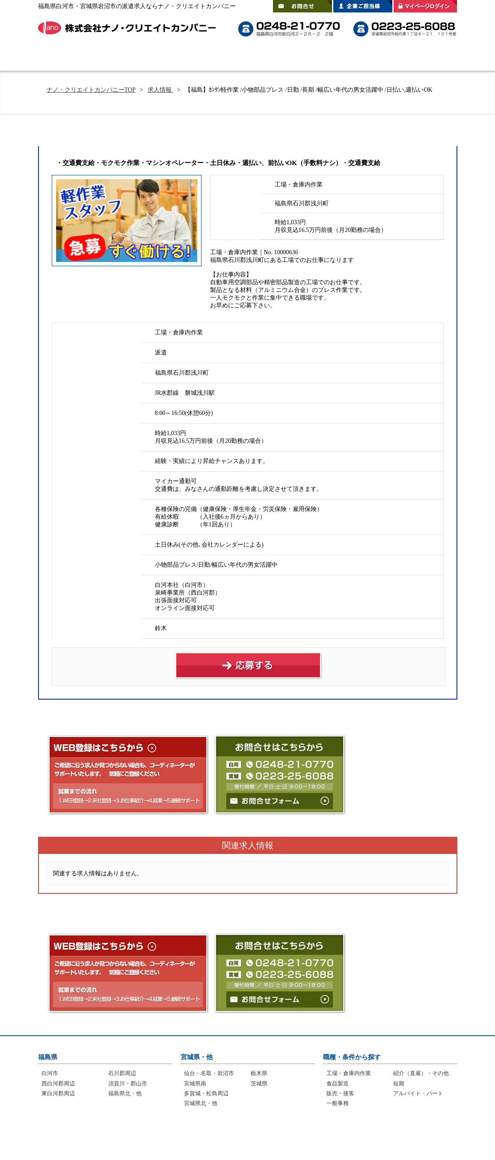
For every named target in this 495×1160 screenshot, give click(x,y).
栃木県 (259, 1073)
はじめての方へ (115, 58)
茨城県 (259, 1083)
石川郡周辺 (122, 1073)
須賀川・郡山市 (127, 1083)
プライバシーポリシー (414, 1134)
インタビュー (242, 1134)
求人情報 (160, 90)
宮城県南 (195, 1083)
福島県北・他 (125, 1093)
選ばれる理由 (175, 58)
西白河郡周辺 (58, 1083)
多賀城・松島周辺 (206, 1093)
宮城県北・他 (200, 1103)
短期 (398, 1083)
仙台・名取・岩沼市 (209, 1073)
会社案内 (433, 58)
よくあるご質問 (235, 58)
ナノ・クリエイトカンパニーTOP (91, 90)
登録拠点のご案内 (376, 58)
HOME (61, 58)
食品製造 (337, 1083)
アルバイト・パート (418, 1093)
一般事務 (337, 1103)
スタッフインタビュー (303, 58)
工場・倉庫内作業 (348, 1073)
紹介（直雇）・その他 (421, 1073)
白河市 (49, 1073)
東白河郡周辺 (58, 1093)
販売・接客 (340, 1093)
